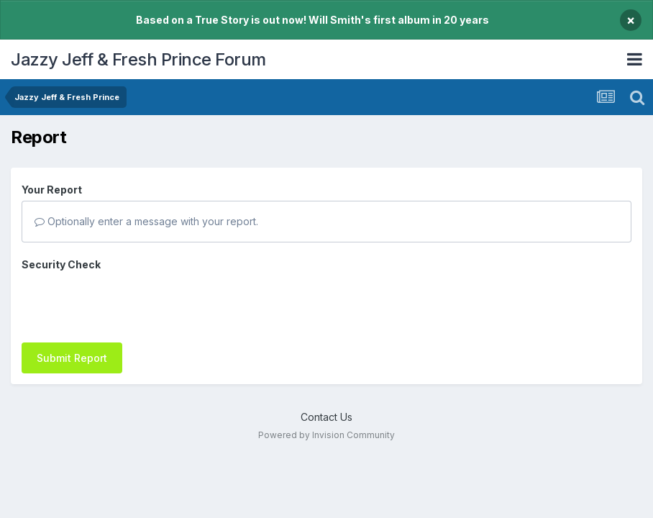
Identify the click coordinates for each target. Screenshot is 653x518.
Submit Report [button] (72, 302)
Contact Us (326, 389)
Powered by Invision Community (326, 406)
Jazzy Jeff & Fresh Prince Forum (138, 59)
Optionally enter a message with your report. (146, 221)
